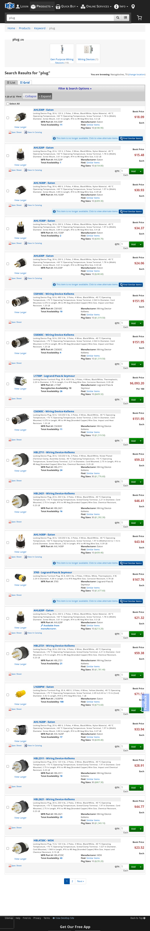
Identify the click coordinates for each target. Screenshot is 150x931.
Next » (80, 881)
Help (18, 918)
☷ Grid (25, 82)
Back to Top (137, 918)
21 (61, 663)
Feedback (145, 702)
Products (24, 28)
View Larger (20, 127)
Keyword (40, 28)
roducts (45, 6)
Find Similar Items (131, 138)
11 (61, 124)
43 (61, 858)
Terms (47, 918)
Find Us (27, 918)
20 (61, 817)
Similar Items (93, 124)
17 (61, 736)
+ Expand (45, 96)
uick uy (69, 6)
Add (133, 171)
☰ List (11, 82)
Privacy (37, 918)
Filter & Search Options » (75, 88)
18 (61, 775)
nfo (124, 6)
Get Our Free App (75, 926)
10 (61, 311)
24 (61, 470)
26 (61, 391)
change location (137, 74)
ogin (24, 6)
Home (11, 28)
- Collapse (30, 96)
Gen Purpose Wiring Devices (61, 54)
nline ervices (99, 6)
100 (61, 701)
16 (61, 511)
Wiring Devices (88, 52)
